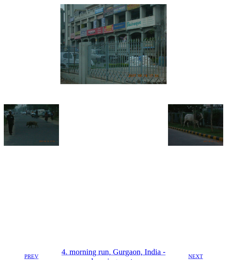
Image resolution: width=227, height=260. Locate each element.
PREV (31, 256)
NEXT (195, 256)
